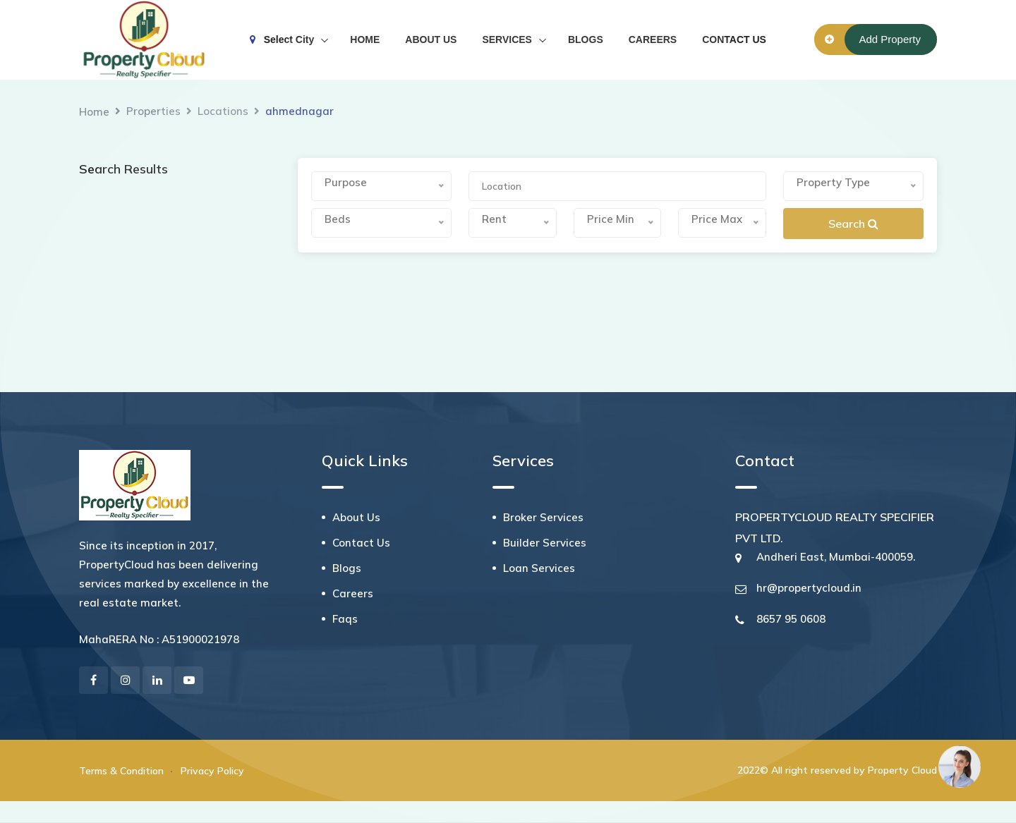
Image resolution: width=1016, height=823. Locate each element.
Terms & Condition (121, 770)
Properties (153, 111)
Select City (282, 39)
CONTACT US (734, 39)
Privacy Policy (212, 770)
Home (94, 111)
